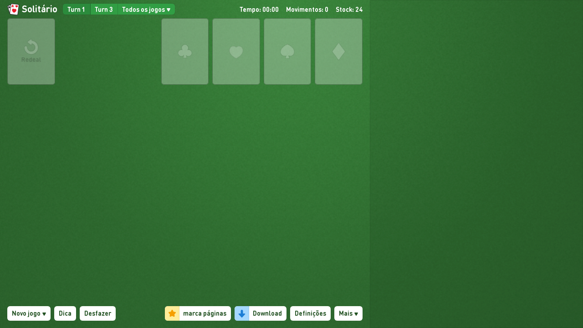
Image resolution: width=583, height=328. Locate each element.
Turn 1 (76, 9)
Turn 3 (104, 9)
